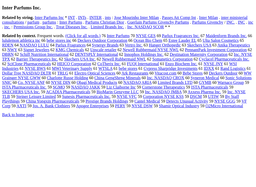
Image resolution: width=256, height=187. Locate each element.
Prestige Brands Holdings (106, 101)
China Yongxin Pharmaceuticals (52, 101)
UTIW (213, 96)
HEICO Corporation (74, 64)
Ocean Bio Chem (148, 40)
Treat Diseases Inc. (72, 27)
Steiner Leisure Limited (36, 96)
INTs (82, 17)
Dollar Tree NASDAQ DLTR (26, 73)
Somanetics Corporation (172, 59)
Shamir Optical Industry (179, 106)
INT (71, 17)
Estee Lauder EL (182, 40)
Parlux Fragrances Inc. (180, 36)
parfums (49, 22)
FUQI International (143, 64)
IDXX (209, 68)
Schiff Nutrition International (44, 54)
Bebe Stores (193, 73)
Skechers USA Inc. (80, 59)
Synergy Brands (105, 45)
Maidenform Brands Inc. (226, 36)
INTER (95, 17)
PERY (120, 106)
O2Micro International (224, 106)
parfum (33, 22)
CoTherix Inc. (109, 64)
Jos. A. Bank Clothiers (51, 106)
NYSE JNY (213, 64)
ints (108, 17)
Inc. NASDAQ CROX (165, 78)
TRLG (62, 73)
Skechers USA (199, 45)
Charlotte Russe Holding (67, 78)
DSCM (196, 96)
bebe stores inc (59, 40)
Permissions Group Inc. (33, 27)
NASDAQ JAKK (85, 87)
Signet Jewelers (36, 50)
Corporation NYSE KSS (163, 96)
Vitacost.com (165, 73)
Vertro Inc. (133, 45)
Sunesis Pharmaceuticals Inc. (86, 96)
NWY (12, 50)
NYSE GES (146, 36)
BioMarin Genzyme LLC (118, 92)
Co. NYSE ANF (31, 82)
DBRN (8, 54)
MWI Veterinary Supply (72, 68)
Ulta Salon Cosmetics (221, 40)
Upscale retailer (103, 50)
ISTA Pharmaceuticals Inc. (24, 87)
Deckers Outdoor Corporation (102, 40)
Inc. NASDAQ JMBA (163, 92)
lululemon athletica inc (21, 40)
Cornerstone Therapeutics (163, 87)
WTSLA (105, 68)
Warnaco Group (230, 82)
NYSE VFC (127, 96)
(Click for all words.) (83, 36)
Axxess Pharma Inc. (204, 92)
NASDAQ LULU (34, 45)
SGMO (59, 87)
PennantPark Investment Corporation (216, 50)
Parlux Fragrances (70, 45)
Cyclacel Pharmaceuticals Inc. (224, 59)
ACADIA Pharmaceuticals (68, 92)
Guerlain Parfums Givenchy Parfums (158, 22)
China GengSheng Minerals (117, 78)
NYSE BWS (35, 68)
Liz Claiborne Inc (121, 87)
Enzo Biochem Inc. (181, 64)
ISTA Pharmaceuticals (209, 87)
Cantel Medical (147, 101)
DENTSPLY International (96, 54)
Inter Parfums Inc (49, 17)
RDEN (8, 45)
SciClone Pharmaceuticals (29, 64)
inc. (7, 27)
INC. (231, 22)
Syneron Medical (205, 78)
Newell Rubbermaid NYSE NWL (151, 50)
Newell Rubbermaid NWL (124, 59)
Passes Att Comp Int (179, 17)
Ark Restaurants (134, 73)
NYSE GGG (224, 101)
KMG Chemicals (70, 50)
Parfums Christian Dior (104, 22)
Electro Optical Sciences (94, 73)
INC (241, 22)
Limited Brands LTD (175, 82)
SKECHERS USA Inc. (21, 92)
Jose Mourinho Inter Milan (136, 17)
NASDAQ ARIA (137, 82)
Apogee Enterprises (92, 106)
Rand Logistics (232, 68)
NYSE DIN (60, 82)
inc (250, 22)
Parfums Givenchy (207, 22)
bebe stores (128, 68)
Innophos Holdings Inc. (144, 54)
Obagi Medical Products (97, 82)
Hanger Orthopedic (165, 45)
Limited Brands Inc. (107, 27)
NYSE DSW (142, 106)
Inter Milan (208, 17)
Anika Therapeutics (233, 45)
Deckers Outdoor (223, 73)
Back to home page (18, 114)
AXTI (21, 106)
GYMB (205, 82)
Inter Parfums (70, 22)
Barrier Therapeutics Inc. (37, 59)
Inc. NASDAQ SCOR (145, 27)
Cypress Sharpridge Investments (170, 68)
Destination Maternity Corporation (199, 54)
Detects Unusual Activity (187, 101)
